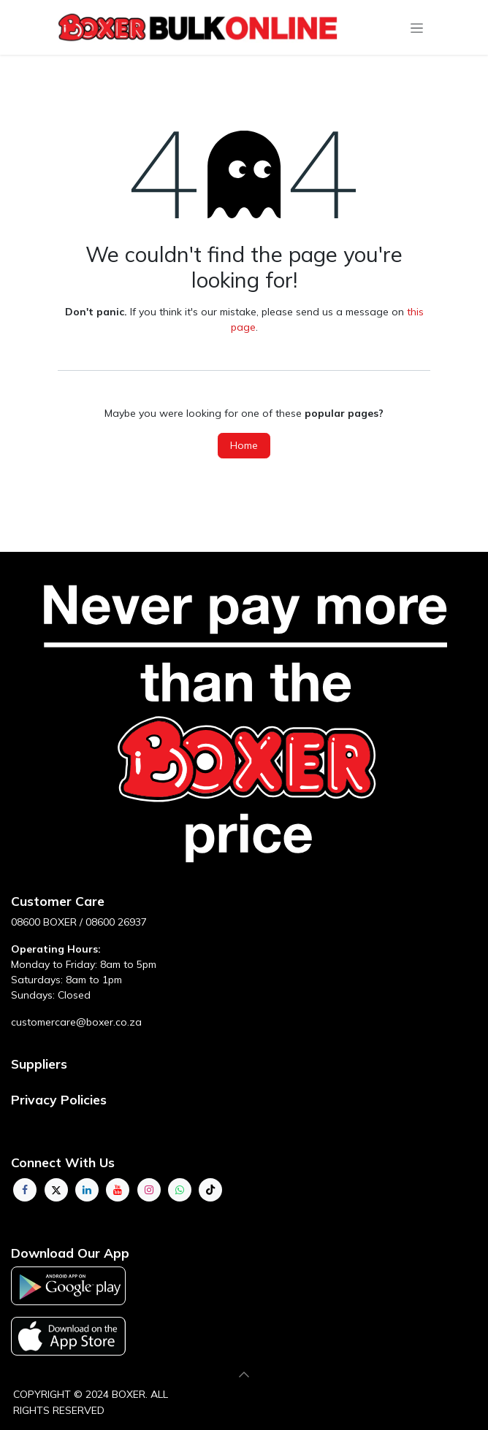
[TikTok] (210, 1190)
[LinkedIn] (87, 1190)
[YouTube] (117, 1190)
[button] (244, 1374)
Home (244, 445)
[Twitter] (56, 1190)
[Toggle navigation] (416, 28)
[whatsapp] (179, 1190)
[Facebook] (25, 1190)
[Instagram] (149, 1190)
